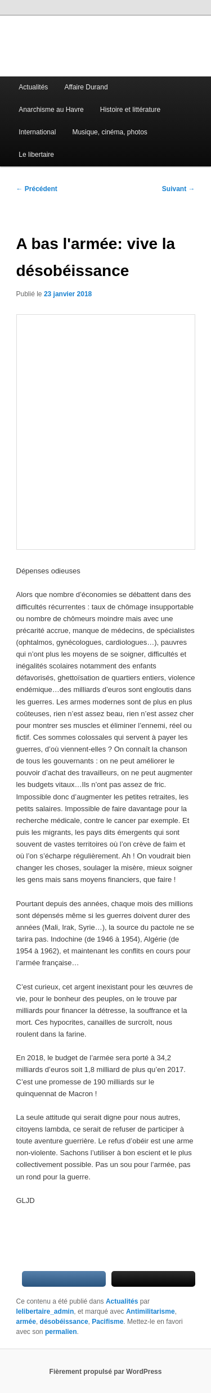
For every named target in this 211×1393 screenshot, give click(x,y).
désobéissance (64, 1322)
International (37, 132)
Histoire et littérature (130, 110)
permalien (61, 1332)
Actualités (33, 87)
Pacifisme (107, 1322)
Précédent (36, 189)
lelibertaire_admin (45, 1311)
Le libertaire (36, 155)
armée (26, 1322)
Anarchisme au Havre (51, 110)
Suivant (178, 189)
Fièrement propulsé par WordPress (106, 1372)
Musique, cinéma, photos (109, 132)
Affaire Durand (85, 87)
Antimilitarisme (150, 1311)
